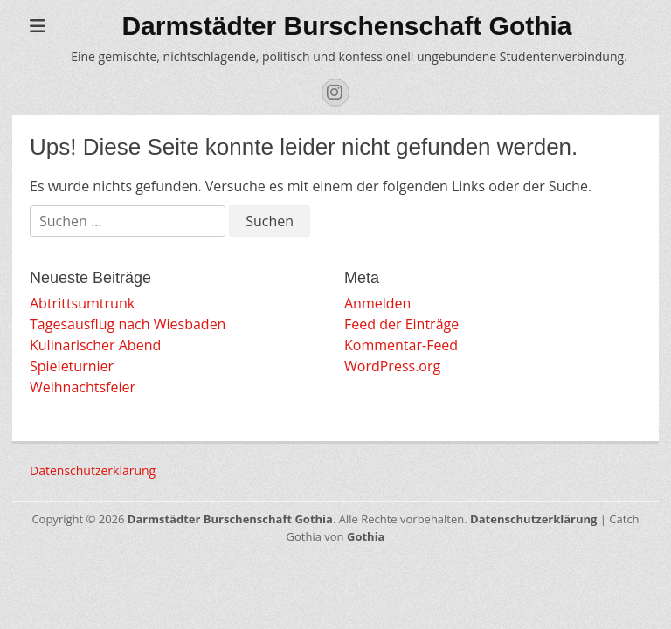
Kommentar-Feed (401, 345)
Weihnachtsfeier (82, 387)
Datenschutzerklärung (93, 470)
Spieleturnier (72, 366)
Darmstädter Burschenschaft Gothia (346, 25)
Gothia (365, 536)
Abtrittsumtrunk (82, 303)
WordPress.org (392, 366)
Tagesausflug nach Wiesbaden (127, 324)
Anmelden (377, 303)
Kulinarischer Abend (95, 345)
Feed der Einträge (401, 324)
